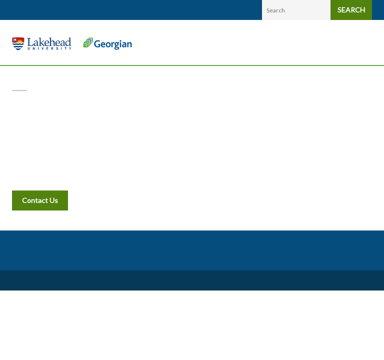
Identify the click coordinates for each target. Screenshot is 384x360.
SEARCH (351, 10)
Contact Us (40, 200)
